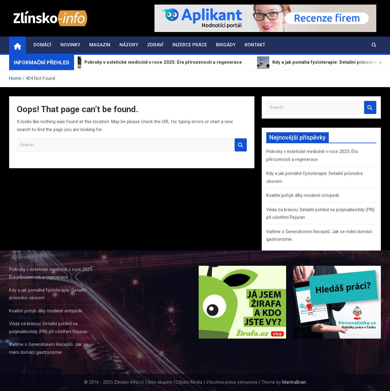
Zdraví (155, 45)
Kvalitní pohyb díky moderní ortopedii (302, 195)
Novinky (70, 45)
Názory (128, 45)
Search (241, 144)
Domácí (42, 45)
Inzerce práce (189, 45)
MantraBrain (294, 382)
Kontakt (255, 45)
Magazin (99, 45)
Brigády (226, 45)
